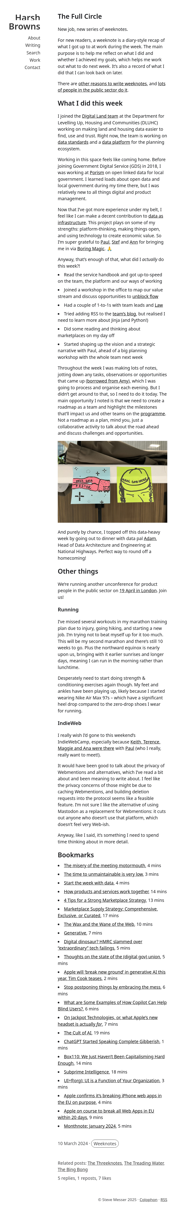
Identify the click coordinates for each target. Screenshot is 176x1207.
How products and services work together (106, 892)
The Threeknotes (105, 1163)
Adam (150, 538)
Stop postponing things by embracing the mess (112, 987)
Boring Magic (90, 249)
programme (152, 414)
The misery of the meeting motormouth (104, 866)
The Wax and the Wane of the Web (99, 924)
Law (159, 305)
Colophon (148, 1199)
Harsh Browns (24, 21)
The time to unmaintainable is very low (103, 874)
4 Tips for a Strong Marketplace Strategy (105, 900)
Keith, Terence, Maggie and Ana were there (109, 745)
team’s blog (124, 314)
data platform (116, 142)
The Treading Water (144, 1163)
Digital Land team (100, 116)
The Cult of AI (77, 1033)
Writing (32, 45)
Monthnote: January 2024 (90, 1126)
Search (33, 53)
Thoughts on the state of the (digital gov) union (112, 957)
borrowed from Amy (107, 381)
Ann (134, 242)
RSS (164, 1199)
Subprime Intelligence (86, 1072)
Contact (32, 67)
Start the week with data (89, 883)
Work (35, 60)
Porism (97, 173)
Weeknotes (105, 1143)
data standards (73, 142)
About (34, 38)
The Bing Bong (73, 1169)
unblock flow (145, 296)
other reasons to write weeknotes (112, 84)
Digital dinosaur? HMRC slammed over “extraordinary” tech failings (100, 945)
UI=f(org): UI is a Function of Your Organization (112, 1081)
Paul (105, 242)
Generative (75, 933)
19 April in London (138, 591)
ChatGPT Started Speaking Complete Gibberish (112, 1041)
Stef (116, 242)
